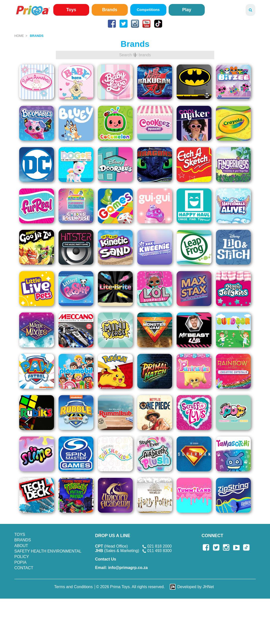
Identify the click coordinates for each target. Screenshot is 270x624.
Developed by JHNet (195, 587)
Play (186, 9)
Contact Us (105, 559)
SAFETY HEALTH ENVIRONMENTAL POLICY (47, 554)
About (21, 546)
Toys (71, 9)
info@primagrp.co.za (121, 567)
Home (19, 36)
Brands (109, 9)
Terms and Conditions (73, 587)
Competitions (148, 10)
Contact (23, 568)
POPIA (20, 562)
